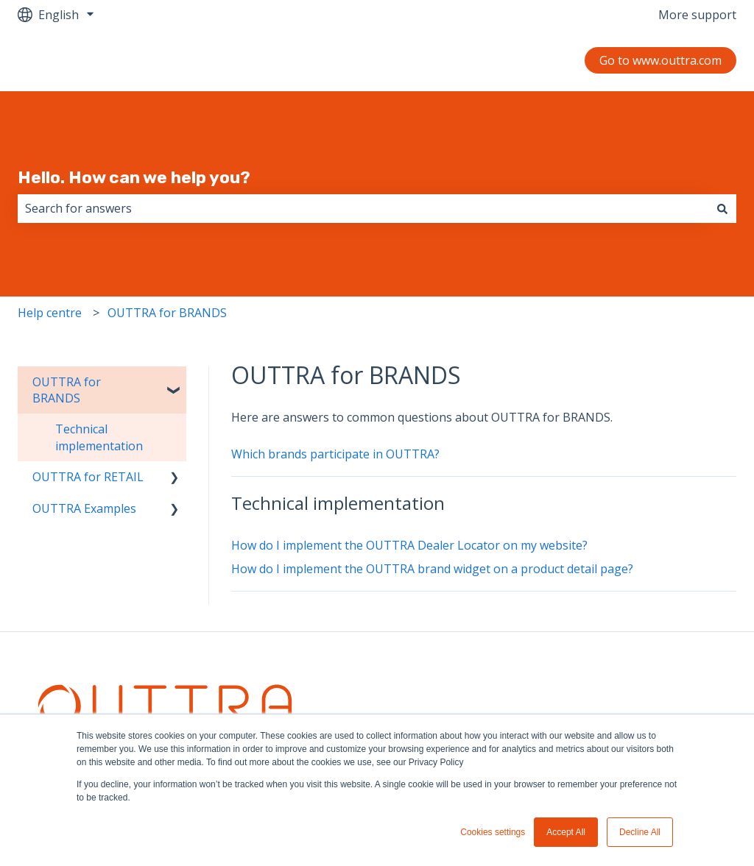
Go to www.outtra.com (660, 60)
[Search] (722, 208)
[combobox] (363, 208)
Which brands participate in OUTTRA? (335, 454)
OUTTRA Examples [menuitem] (84, 508)
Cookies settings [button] (492, 832)
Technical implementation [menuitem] (99, 437)
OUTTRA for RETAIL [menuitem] (88, 477)
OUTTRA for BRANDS (167, 313)
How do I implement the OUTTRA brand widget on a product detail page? (432, 569)
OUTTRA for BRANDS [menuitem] (66, 390)
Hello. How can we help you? (134, 177)
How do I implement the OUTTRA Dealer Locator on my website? (409, 545)
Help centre (50, 313)
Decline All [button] (639, 832)
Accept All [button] (565, 832)
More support (697, 15)
